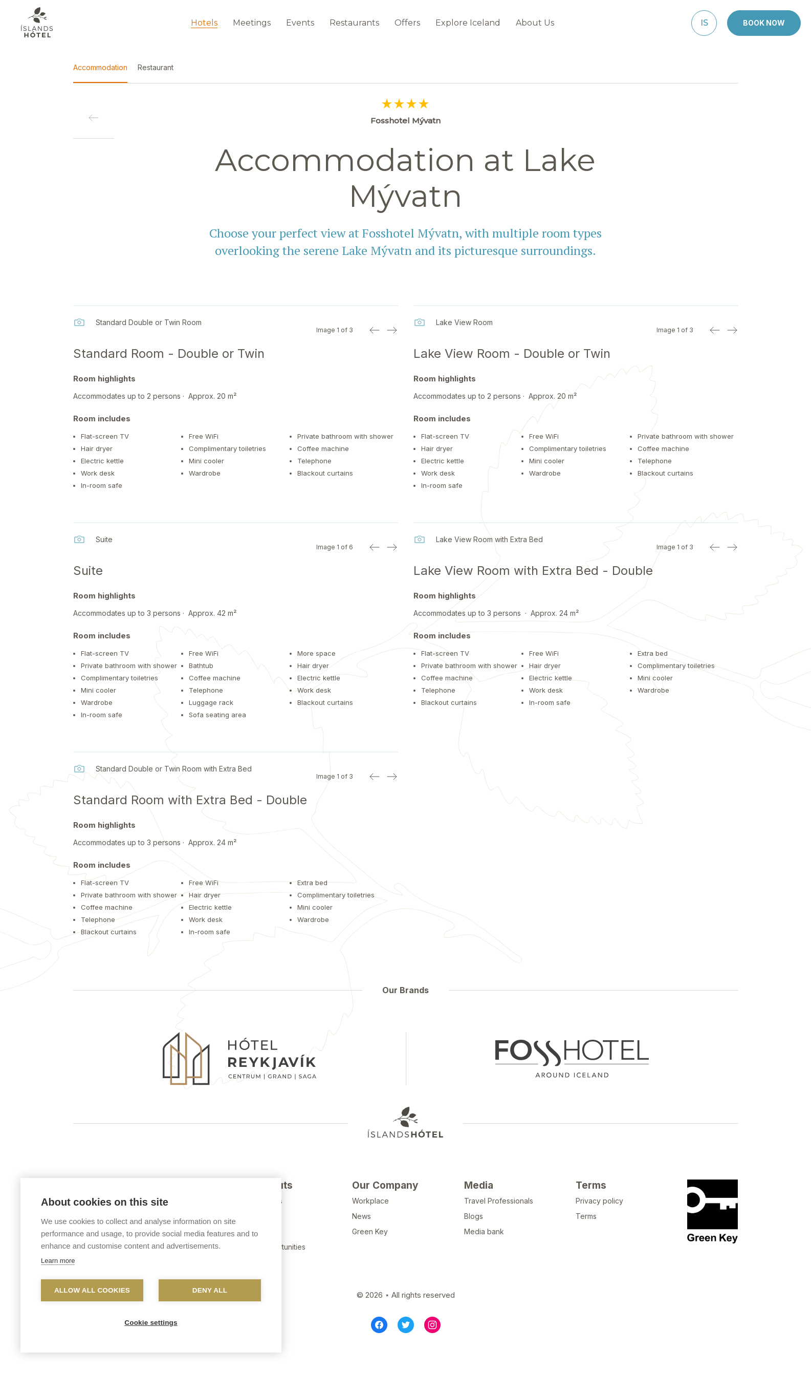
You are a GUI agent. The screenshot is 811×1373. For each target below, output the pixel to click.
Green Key (370, 1255)
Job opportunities (275, 1271)
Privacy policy (599, 1224)
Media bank (484, 1255)
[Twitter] (406, 1349)
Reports (259, 1255)
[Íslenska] (704, 22)
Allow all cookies (92, 1290)
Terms (586, 1240)
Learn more (58, 1260)
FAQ (252, 1240)
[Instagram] (432, 1349)
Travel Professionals (498, 1224)
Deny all (209, 1290)
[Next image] (392, 330)
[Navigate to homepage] (36, 22)
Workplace (370, 1224)
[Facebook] (379, 1349)
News (361, 1240)
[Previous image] (374, 330)
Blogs (473, 1240)
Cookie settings (151, 1322)
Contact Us (264, 1224)
